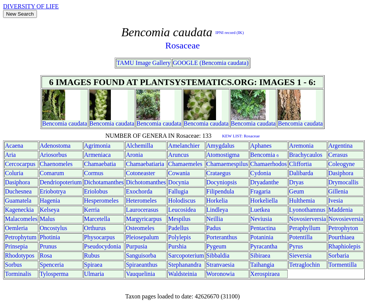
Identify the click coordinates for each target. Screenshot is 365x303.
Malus (47, 219)
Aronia (134, 155)
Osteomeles (140, 228)
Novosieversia (345, 219)
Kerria (92, 209)
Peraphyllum (304, 228)
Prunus (48, 246)
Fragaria (260, 191)
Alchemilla (139, 145)
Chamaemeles (185, 164)
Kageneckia (19, 209)
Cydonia (260, 173)
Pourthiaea (341, 237)
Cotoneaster (140, 173)
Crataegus (219, 173)
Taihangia (262, 264)
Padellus (178, 228)
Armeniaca (97, 155)
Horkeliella (264, 200)
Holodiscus (181, 200)
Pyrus (296, 246)
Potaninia (261, 237)
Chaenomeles (56, 164)
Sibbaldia (218, 255)
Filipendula (220, 191)
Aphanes (261, 145)
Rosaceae (182, 45)
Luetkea (260, 209)
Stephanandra (184, 264)
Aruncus (178, 155)
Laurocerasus (142, 209)
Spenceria (52, 264)
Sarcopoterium (186, 255)
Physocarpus (99, 237)
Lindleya (217, 209)
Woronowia (221, 274)
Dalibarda (301, 173)
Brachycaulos (305, 155)
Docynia (178, 182)
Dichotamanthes (104, 182)
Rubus (92, 255)
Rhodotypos (19, 255)
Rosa (46, 255)
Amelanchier (184, 145)
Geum (296, 191)
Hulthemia (302, 200)
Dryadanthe (264, 182)
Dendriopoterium (61, 182)
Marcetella (97, 219)
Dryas (296, 182)
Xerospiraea (265, 274)
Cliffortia (300, 164)
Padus (214, 228)
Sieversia (300, 255)
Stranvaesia (221, 264)
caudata (78, 123)
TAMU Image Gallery (144, 63)
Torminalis (18, 274)
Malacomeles (21, 219)
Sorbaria (338, 255)
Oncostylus (53, 228)
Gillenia (338, 191)
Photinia (50, 237)
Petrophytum (21, 237)
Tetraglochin (304, 264)
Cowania (179, 173)
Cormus (94, 173)
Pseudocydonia (102, 246)
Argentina (340, 145)
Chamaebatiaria (145, 164)
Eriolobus (96, 191)
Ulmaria (94, 274)
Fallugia (178, 191)
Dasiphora (341, 173)
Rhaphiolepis (344, 246)
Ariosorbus (53, 155)
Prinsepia (16, 246)
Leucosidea (182, 209)
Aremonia (301, 145)
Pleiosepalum (142, 237)
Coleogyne (341, 164)
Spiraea (93, 264)
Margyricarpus (144, 219)
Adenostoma (55, 145)
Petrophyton (343, 228)
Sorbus (13, 264)
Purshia (177, 246)
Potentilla (300, 237)
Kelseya (49, 209)
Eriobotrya (53, 191)
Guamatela (18, 200)
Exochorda (139, 191)
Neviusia (261, 219)
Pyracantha (263, 246)
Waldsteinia (182, 274)
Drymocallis (343, 182)
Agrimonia (97, 145)
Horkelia (217, 200)
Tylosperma (54, 274)
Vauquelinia (140, 274)
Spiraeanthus (141, 264)
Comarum (52, 173)
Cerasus (338, 155)
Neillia (215, 219)
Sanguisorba (141, 255)
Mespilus (179, 219)
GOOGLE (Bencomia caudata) (210, 63)
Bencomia (54, 123)
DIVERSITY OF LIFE (31, 6)
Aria (10, 155)
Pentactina (263, 228)
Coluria (14, 173)
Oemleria (16, 228)
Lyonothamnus (307, 209)
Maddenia (340, 209)
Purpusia (136, 246)
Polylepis (179, 237)
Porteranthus (222, 237)
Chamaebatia (100, 164)
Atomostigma (223, 155)
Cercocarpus (20, 164)
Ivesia (335, 200)
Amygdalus (221, 145)
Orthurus (95, 228)
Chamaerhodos (268, 164)
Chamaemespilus (227, 164)
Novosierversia (307, 219)
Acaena (14, 145)
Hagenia (50, 200)
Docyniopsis (222, 182)
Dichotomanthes (146, 182)
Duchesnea (18, 191)
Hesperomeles (101, 200)
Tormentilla (342, 264)
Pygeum (216, 246)
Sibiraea (260, 255)
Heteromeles (141, 200)
